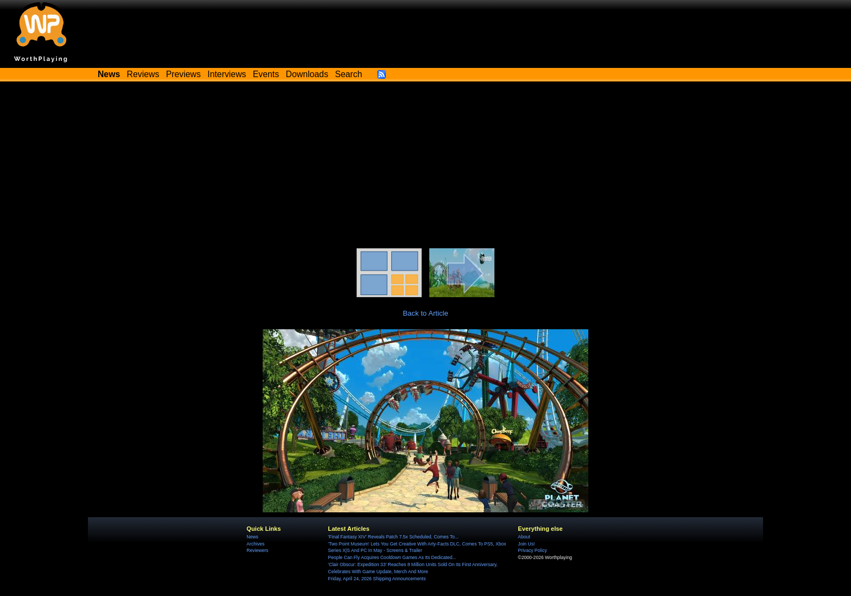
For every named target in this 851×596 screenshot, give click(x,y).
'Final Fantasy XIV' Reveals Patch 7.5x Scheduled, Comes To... (393, 536)
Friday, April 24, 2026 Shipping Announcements (377, 578)
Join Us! (526, 544)
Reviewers (257, 550)
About (524, 536)
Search (348, 74)
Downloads (307, 74)
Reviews (143, 74)
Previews (183, 74)
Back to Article (425, 313)
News (252, 536)
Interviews (226, 74)
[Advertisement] (425, 167)
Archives (255, 544)
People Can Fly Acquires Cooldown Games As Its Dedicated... (392, 557)
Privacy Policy (532, 550)
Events (266, 74)
